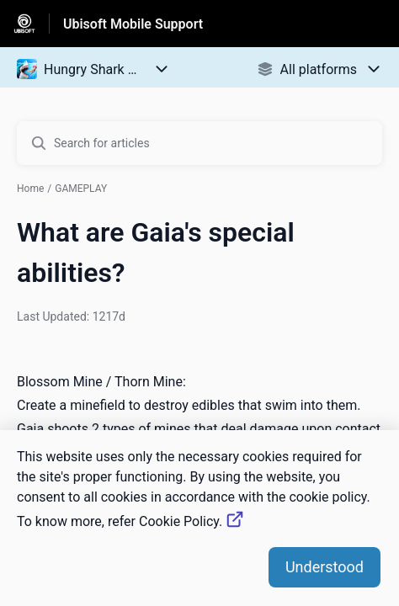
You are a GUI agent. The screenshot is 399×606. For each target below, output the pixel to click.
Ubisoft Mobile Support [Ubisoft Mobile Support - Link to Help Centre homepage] (133, 24)
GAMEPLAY (81, 188)
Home (30, 188)
